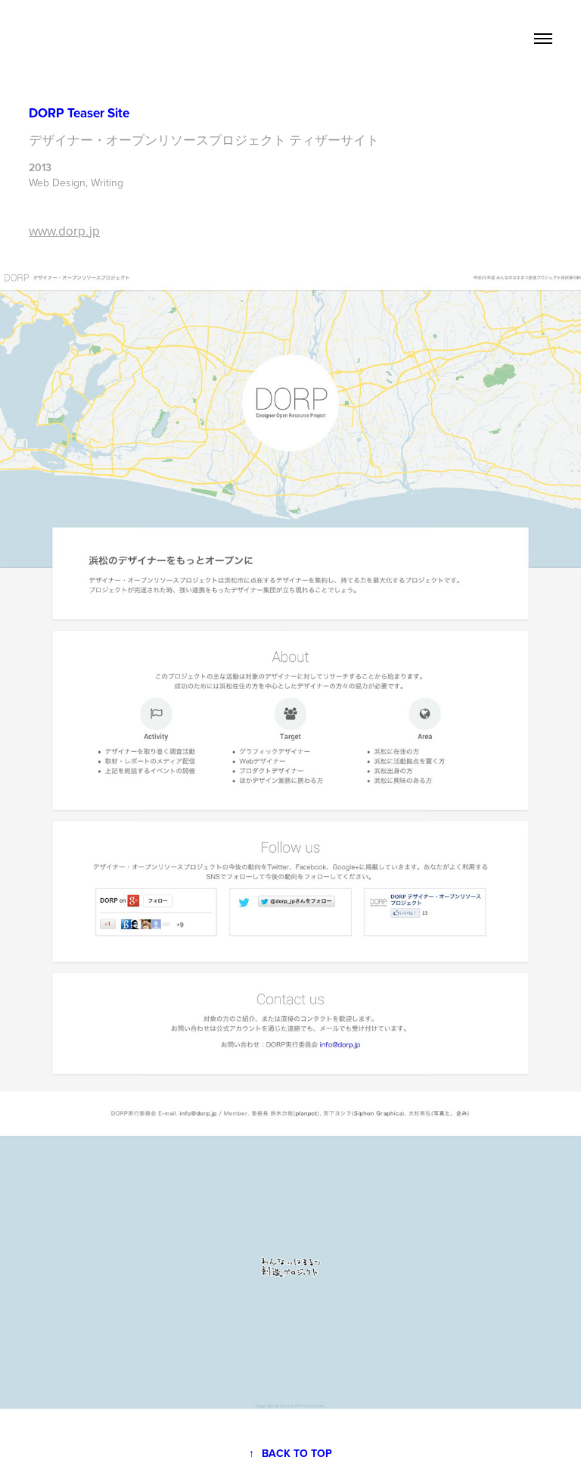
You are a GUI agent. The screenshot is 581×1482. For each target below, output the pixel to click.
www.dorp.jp (64, 231)
